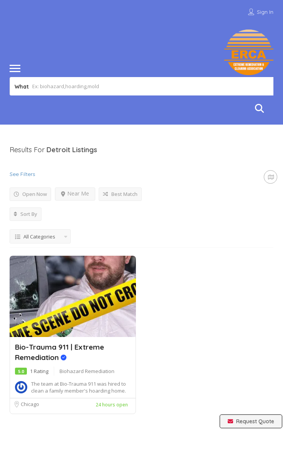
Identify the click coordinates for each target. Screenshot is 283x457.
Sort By (25, 213)
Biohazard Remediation (87, 371)
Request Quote (251, 421)
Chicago (30, 404)
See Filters (22, 174)
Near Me (75, 193)
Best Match (120, 194)
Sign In (265, 11)
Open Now (30, 194)
